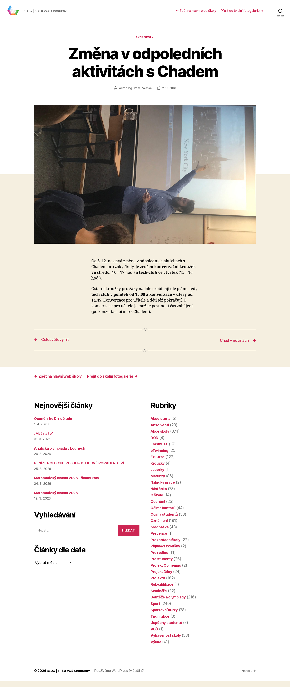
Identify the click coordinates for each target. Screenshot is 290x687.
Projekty (158, 584)
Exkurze (158, 462)
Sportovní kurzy (165, 615)
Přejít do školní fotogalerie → (242, 13)
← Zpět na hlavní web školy (196, 13)
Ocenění (158, 507)
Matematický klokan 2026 (58, 498)
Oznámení (160, 526)
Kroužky (158, 469)
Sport (156, 609)
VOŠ (155, 635)
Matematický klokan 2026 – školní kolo (69, 483)
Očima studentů (165, 520)
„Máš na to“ (44, 439)
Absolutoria (161, 424)
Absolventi (161, 431)
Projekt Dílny (162, 577)
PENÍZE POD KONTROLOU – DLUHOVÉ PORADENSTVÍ (82, 469)
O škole (157, 501)
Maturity (158, 482)
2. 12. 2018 (169, 94)
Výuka (156, 647)
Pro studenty (162, 564)
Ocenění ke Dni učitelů (54, 424)
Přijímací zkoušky (167, 552)
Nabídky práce (164, 488)
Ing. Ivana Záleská (139, 94)
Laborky (158, 475)
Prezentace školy (166, 545)
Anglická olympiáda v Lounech (62, 454)
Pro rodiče (160, 558)
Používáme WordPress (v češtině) (122, 676)
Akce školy (145, 43)
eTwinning (160, 456)
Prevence (159, 539)
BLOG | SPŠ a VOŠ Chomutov (69, 676)
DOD (155, 443)
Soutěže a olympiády (170, 603)
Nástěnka (159, 494)
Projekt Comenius (167, 571)
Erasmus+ (160, 450)
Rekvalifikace (163, 590)
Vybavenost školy (167, 641)
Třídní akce (161, 622)
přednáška (160, 533)
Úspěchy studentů (168, 628)
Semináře (159, 596)
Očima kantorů (164, 513)
